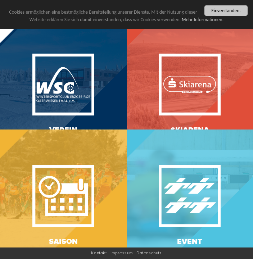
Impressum (121, 253)
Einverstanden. (226, 10)
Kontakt (99, 253)
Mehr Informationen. (202, 19)
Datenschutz (149, 253)
